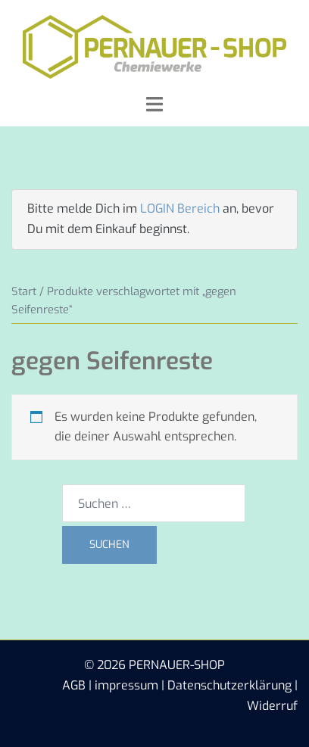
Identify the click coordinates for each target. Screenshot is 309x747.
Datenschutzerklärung (229, 685)
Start (23, 291)
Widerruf (272, 706)
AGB (74, 685)
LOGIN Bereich (180, 208)
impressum (126, 685)
